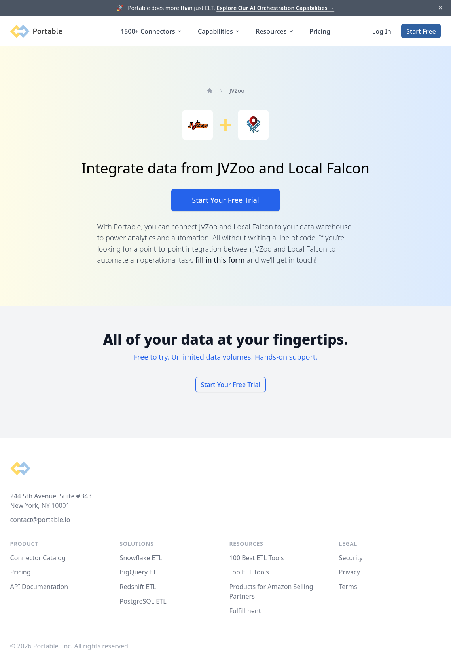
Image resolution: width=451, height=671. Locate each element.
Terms (348, 586)
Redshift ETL (138, 586)
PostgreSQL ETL (143, 601)
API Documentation (39, 586)
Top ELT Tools (249, 572)
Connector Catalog (38, 557)
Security (351, 557)
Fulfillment (245, 610)
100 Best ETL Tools (256, 557)
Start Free (421, 31)
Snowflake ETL (141, 557)
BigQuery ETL (140, 572)
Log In (381, 31)
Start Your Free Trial (225, 200)
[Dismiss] (440, 8)
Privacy (349, 572)
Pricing (319, 31)
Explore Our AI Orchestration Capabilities (275, 7)
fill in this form (220, 260)
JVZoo (236, 90)
